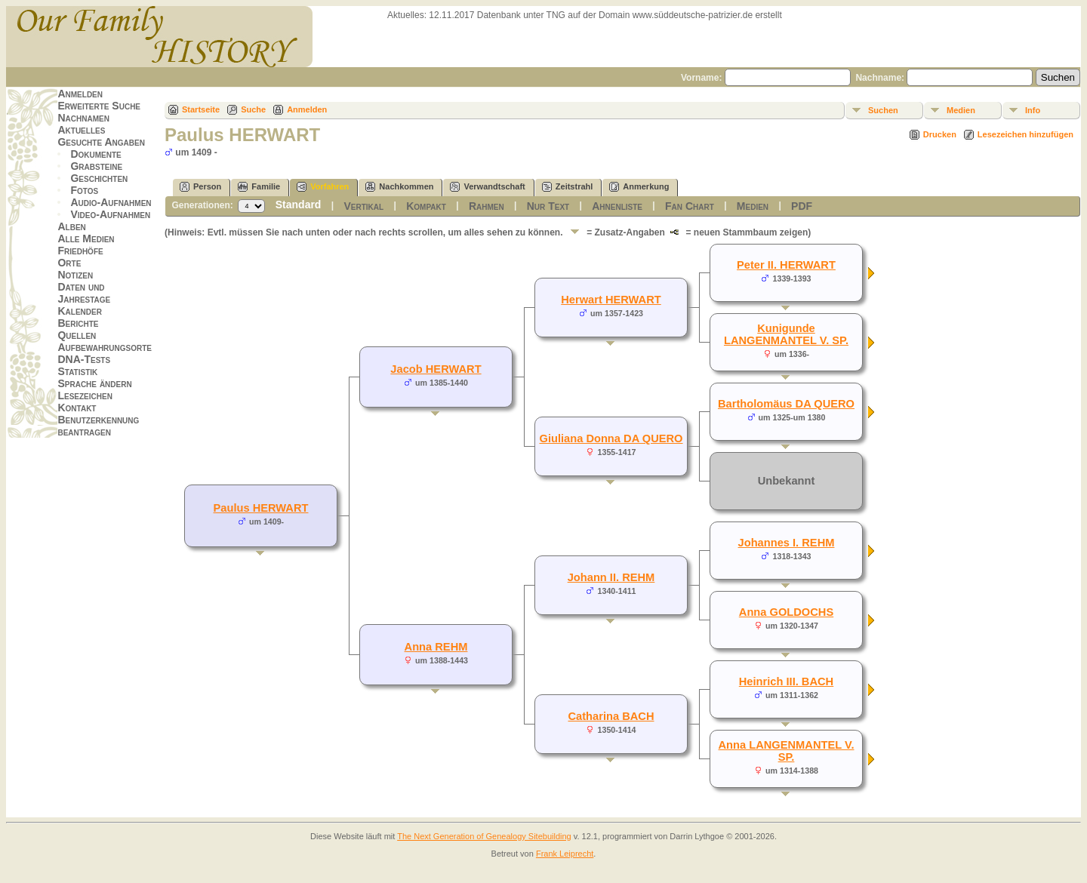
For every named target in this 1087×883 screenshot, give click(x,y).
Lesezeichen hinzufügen (1025, 134)
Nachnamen (83, 118)
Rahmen (486, 206)
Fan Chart (689, 206)
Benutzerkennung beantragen (98, 426)
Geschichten (99, 178)
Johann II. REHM (611, 577)
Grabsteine (96, 166)
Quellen (76, 335)
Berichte (77, 323)
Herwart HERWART (611, 300)
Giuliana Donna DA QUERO (610, 438)
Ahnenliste (617, 206)
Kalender (79, 311)
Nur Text (548, 206)
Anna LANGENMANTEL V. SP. (787, 751)
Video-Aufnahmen (110, 214)
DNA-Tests (83, 359)
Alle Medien (85, 238)
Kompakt (426, 206)
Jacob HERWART (435, 369)
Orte (69, 263)
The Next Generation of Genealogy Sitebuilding (484, 836)
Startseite (201, 109)
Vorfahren (323, 186)
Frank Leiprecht (564, 853)
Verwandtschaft (487, 186)
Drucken (939, 134)
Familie (259, 186)
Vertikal (363, 206)
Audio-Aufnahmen (110, 202)
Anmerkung (639, 186)
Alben (71, 226)
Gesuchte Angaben (101, 142)
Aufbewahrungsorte (104, 347)
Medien (961, 110)
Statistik (77, 371)
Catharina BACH (611, 716)
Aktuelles (81, 130)
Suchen (883, 110)
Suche (253, 109)
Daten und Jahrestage (83, 293)
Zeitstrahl (567, 186)
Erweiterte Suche (98, 106)
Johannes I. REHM (786, 543)
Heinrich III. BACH (786, 681)
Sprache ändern (94, 383)
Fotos (84, 190)
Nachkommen (399, 186)
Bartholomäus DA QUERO (786, 404)
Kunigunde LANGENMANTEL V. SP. (786, 334)
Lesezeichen (84, 395)
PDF (801, 206)
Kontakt (76, 408)
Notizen (75, 275)
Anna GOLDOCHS (786, 612)
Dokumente (95, 154)
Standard (299, 204)
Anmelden (80, 94)
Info (1032, 110)
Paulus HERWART (261, 508)
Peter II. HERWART (786, 265)
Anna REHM (436, 647)
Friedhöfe (80, 251)
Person (200, 186)
